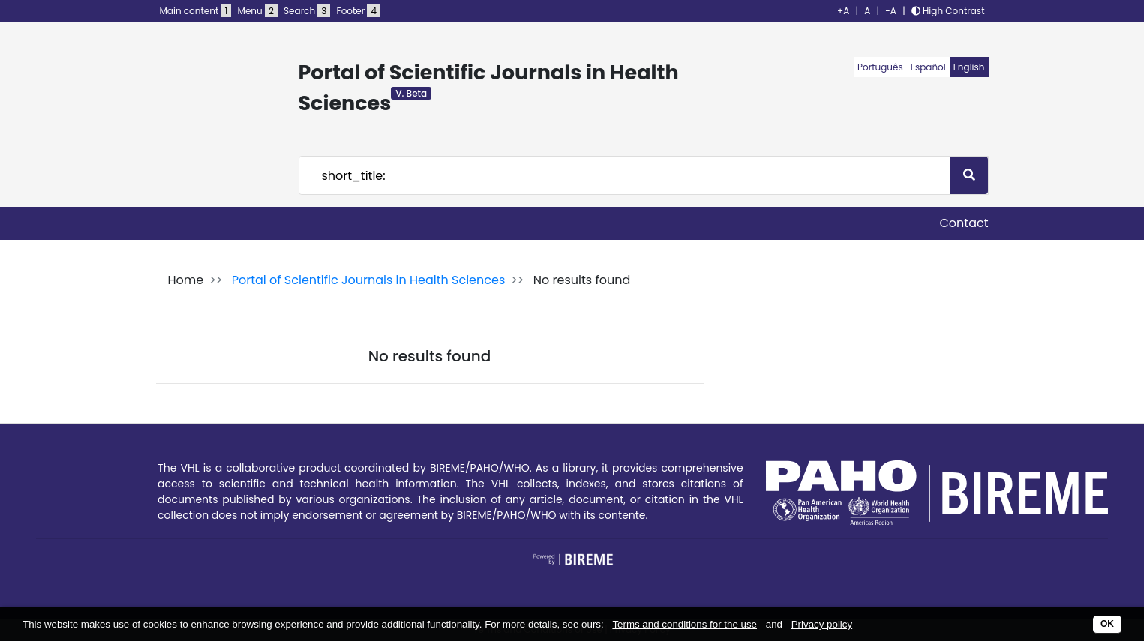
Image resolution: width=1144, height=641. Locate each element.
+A (843, 10)
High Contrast (948, 10)
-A (890, 10)
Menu (258, 10)
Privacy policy (821, 624)
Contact (963, 223)
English (969, 67)
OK (1107, 624)
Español (928, 67)
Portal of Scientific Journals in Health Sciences (369, 280)
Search (307, 10)
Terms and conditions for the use (684, 624)
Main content (196, 10)
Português (880, 67)
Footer (358, 10)
